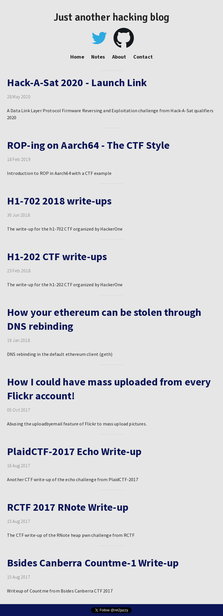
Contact (143, 56)
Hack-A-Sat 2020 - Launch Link (77, 82)
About (119, 56)
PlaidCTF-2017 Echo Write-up (74, 451)
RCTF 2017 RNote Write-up (67, 507)
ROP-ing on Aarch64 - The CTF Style (88, 145)
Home (77, 56)
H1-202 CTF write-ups (57, 256)
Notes (98, 56)
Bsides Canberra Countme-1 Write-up (93, 562)
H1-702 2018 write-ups (59, 200)
